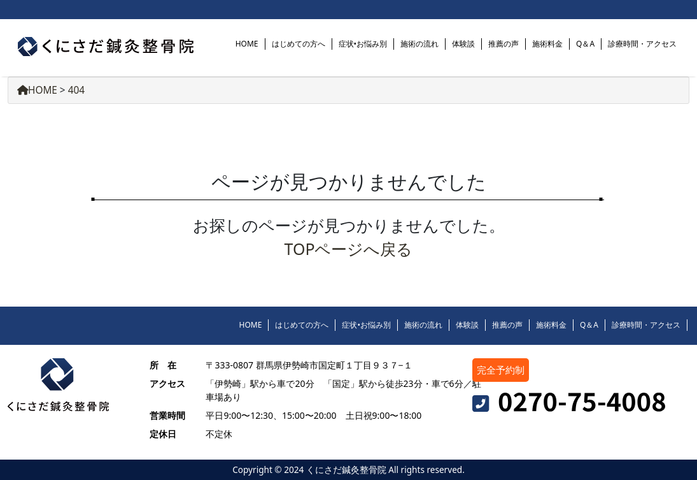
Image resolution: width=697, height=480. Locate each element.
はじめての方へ (298, 43)
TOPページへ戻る (349, 248)
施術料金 (547, 43)
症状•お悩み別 (363, 43)
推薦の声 (503, 43)
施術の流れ (419, 43)
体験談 (463, 43)
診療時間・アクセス (642, 43)
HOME (247, 43)
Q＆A (585, 43)
